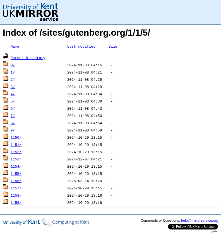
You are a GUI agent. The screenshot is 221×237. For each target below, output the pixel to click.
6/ (13, 108)
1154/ (16, 166)
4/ (13, 93)
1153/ (16, 159)
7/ (13, 115)
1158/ (16, 195)
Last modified (81, 46)
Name (15, 46)
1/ (13, 72)
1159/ (16, 202)
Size (113, 46)
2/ (13, 79)
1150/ (16, 137)
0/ (13, 64)
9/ (13, 130)
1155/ (16, 173)
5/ (13, 101)
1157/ (16, 187)
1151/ (16, 144)
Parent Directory (28, 57)
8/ (13, 122)
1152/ (16, 151)
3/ (13, 86)
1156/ (16, 180)
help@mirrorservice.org (199, 220)
